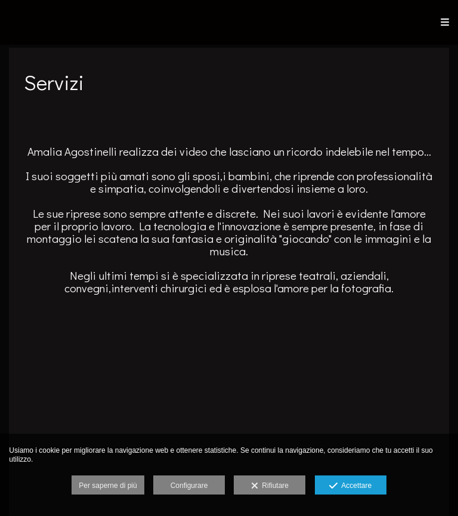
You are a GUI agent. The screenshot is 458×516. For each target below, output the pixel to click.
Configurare (189, 485)
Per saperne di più (108, 485)
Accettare (350, 486)
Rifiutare (270, 486)
